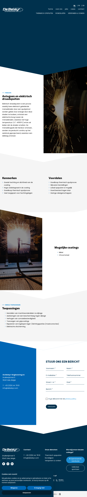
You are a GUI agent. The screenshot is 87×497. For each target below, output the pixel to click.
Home (50, 9)
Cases (73, 9)
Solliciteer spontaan (75, 468)
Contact (81, 9)
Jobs (66, 9)
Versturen (51, 406)
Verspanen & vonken (76, 13)
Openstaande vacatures (76, 460)
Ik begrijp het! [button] (39, 488)
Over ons (59, 9)
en (83, 5)
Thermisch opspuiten (44, 13)
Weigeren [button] (14, 488)
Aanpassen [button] (27, 493)
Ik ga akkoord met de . (61, 399)
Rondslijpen (60, 13)
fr (79, 5)
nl (75, 5)
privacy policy (70, 399)
